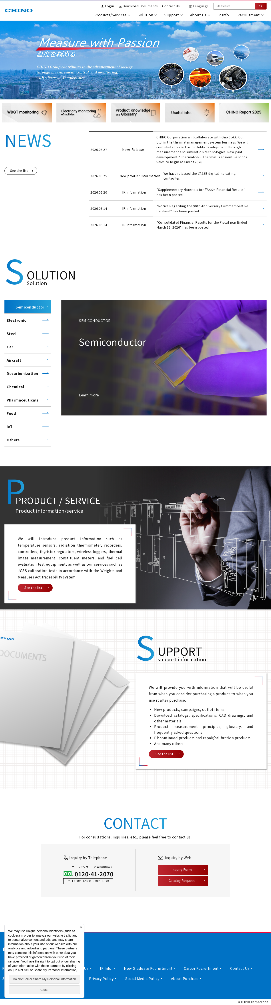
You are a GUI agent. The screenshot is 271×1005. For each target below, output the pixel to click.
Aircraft (14, 360)
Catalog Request (182, 880)
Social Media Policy (142, 978)
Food (11, 413)
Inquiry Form (181, 869)
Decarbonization (23, 373)
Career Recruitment (201, 968)
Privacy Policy (101, 978)
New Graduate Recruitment (148, 968)
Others (13, 439)
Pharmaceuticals (22, 400)
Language (199, 6)
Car (10, 346)
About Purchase (185, 978)
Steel (12, 333)
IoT (10, 426)
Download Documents (138, 6)
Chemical (15, 386)
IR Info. (223, 14)
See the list (19, 170)
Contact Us (171, 6)
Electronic (16, 320)
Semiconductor (30, 307)
